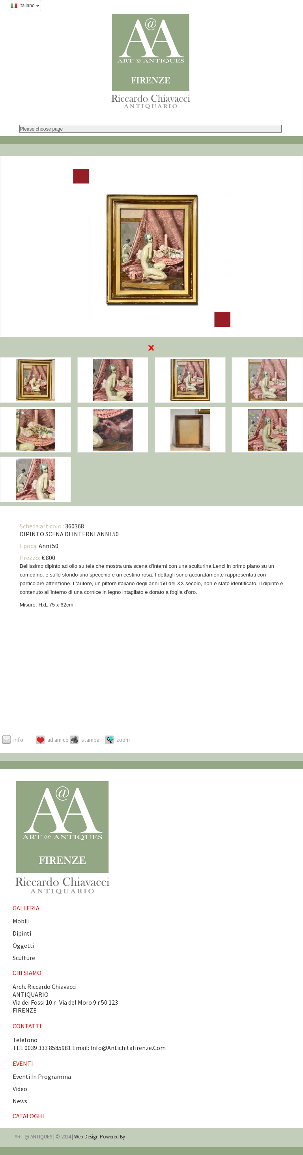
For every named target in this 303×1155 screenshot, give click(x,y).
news (20, 1101)
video (20, 1089)
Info (18, 739)
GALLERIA (26, 908)
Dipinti (22, 933)
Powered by (112, 1136)
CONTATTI (27, 1026)
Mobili (21, 921)
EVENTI (23, 1063)
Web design (87, 1136)
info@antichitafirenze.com (128, 1048)
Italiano (23, 6)
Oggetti (23, 945)
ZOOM (123, 739)
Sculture (24, 958)
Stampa (90, 739)
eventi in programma (42, 1076)
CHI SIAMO (27, 973)
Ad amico (58, 739)
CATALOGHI (28, 1116)
